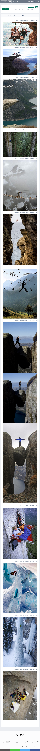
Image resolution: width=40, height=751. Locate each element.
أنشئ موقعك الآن (5, 8)
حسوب (15, 730)
